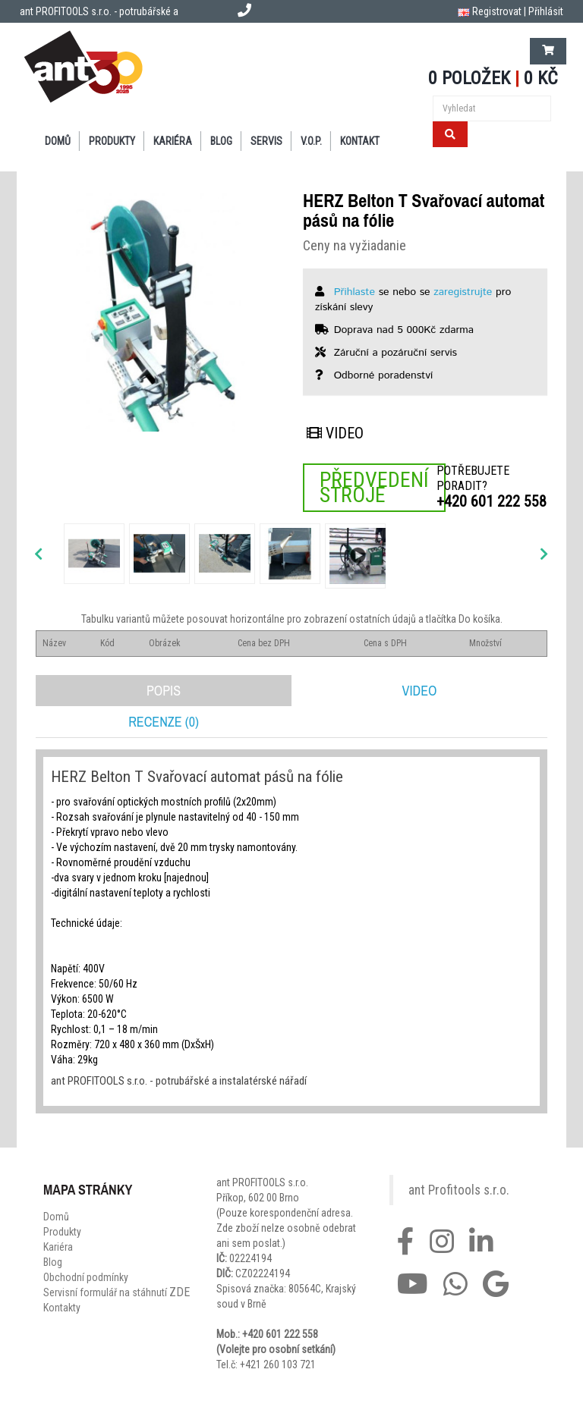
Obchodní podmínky (85, 1277)
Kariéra (172, 141)
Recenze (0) (163, 721)
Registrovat (497, 11)
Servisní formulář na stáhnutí (116, 1292)
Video (335, 433)
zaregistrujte (462, 292)
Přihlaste (354, 292)
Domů (58, 141)
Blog (221, 141)
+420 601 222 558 (491, 501)
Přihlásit (545, 11)
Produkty (112, 141)
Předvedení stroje (374, 487)
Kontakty (61, 1308)
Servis (266, 141)
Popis (164, 690)
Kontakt (360, 141)
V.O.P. (311, 141)
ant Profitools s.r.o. (458, 1190)
